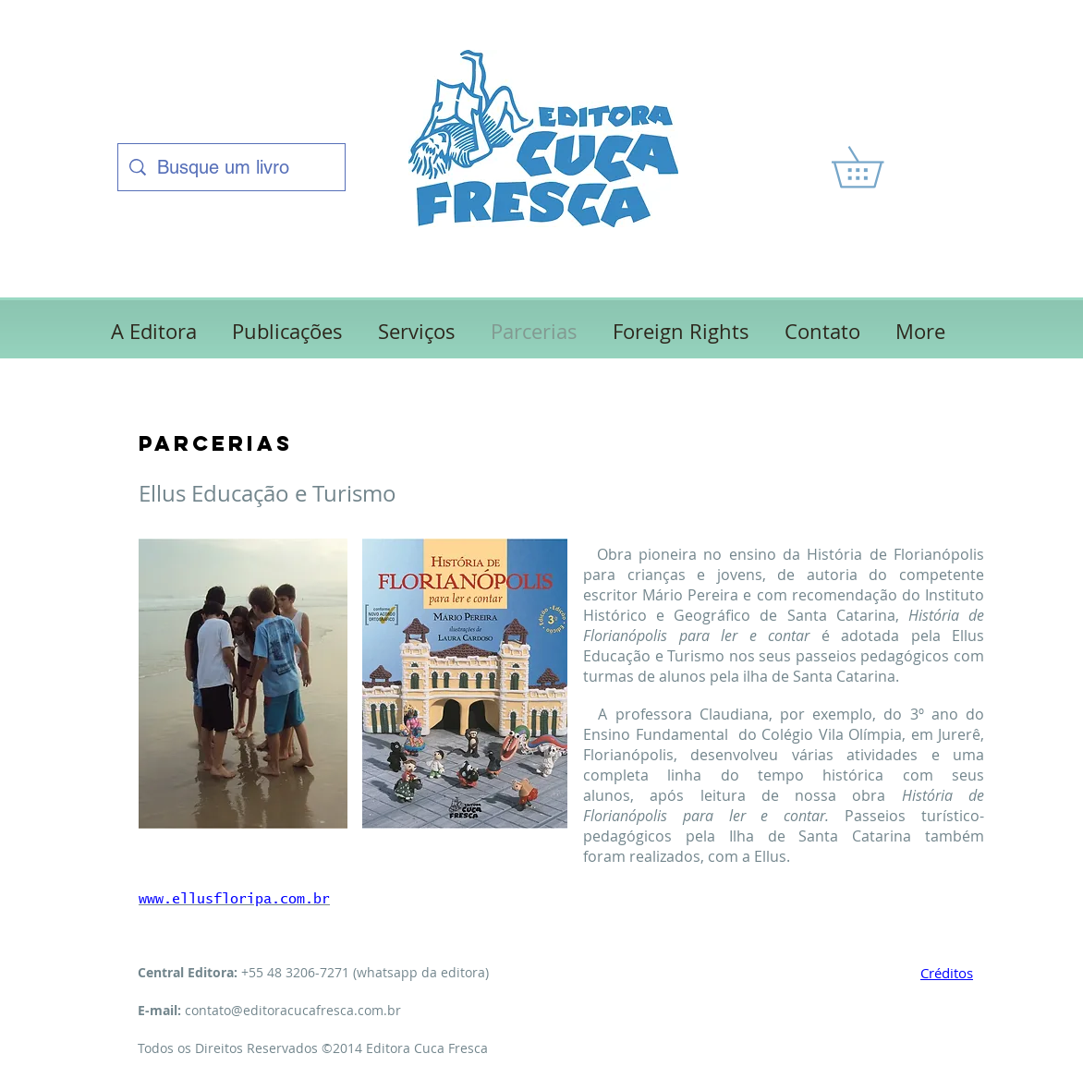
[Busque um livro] (231, 167)
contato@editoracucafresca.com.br (293, 1010)
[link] (877, 167)
